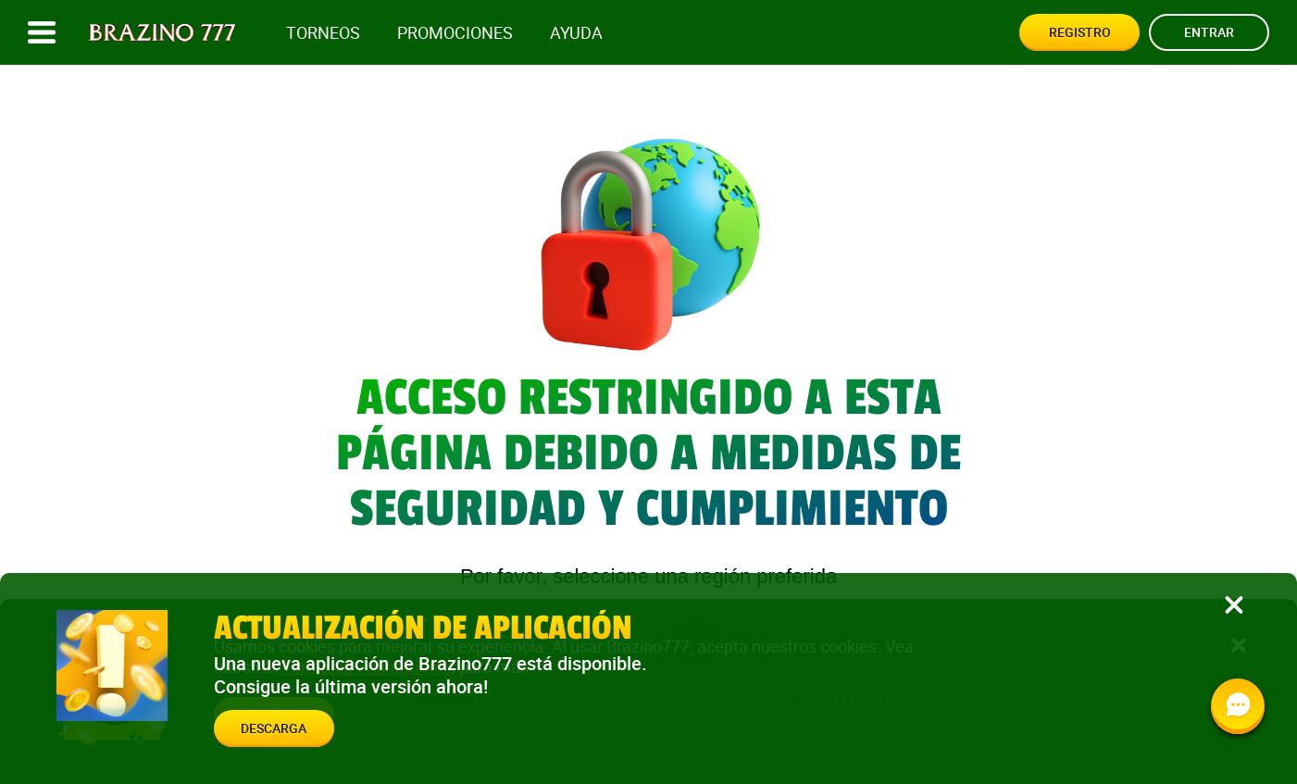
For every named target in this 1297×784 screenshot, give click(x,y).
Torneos (323, 33)
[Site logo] (162, 33)
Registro (1080, 32)
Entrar (1209, 32)
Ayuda (576, 33)
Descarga (273, 728)
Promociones (455, 33)
